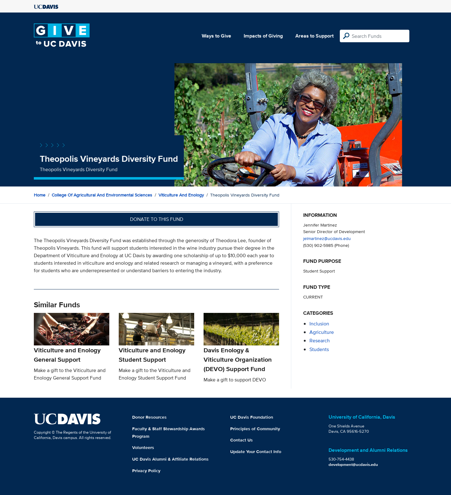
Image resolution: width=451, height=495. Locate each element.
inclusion (319, 323)
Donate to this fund (156, 219)
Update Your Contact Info (255, 451)
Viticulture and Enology (181, 195)
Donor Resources (149, 417)
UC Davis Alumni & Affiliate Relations (170, 459)
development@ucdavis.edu (353, 464)
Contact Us (241, 440)
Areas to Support (314, 35)
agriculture (321, 332)
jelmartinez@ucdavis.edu (327, 238)
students (319, 349)
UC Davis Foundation (251, 417)
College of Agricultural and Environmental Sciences (102, 195)
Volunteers (143, 447)
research (319, 340)
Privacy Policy (146, 470)
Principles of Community (255, 429)
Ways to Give (216, 35)
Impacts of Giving (263, 35)
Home (39, 195)
